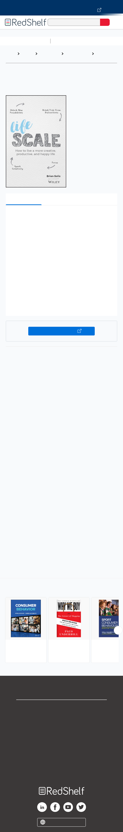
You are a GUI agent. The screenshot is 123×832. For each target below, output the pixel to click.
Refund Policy (61, 750)
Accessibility (61, 760)
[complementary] (61, 621)
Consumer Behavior (104, 56)
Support (61, 718)
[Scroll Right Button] (118, 630)
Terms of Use (61, 739)
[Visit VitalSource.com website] (61, 7)
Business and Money (48, 56)
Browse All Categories (25, 41)
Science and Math (95, 41)
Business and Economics (76, 56)
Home (11, 53)
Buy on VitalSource (61, 331)
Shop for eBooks (61, 707)
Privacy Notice (61, 729)
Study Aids (65, 41)
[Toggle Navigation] (114, 22)
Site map (62, 771)
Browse (27, 53)
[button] (61, 216)
